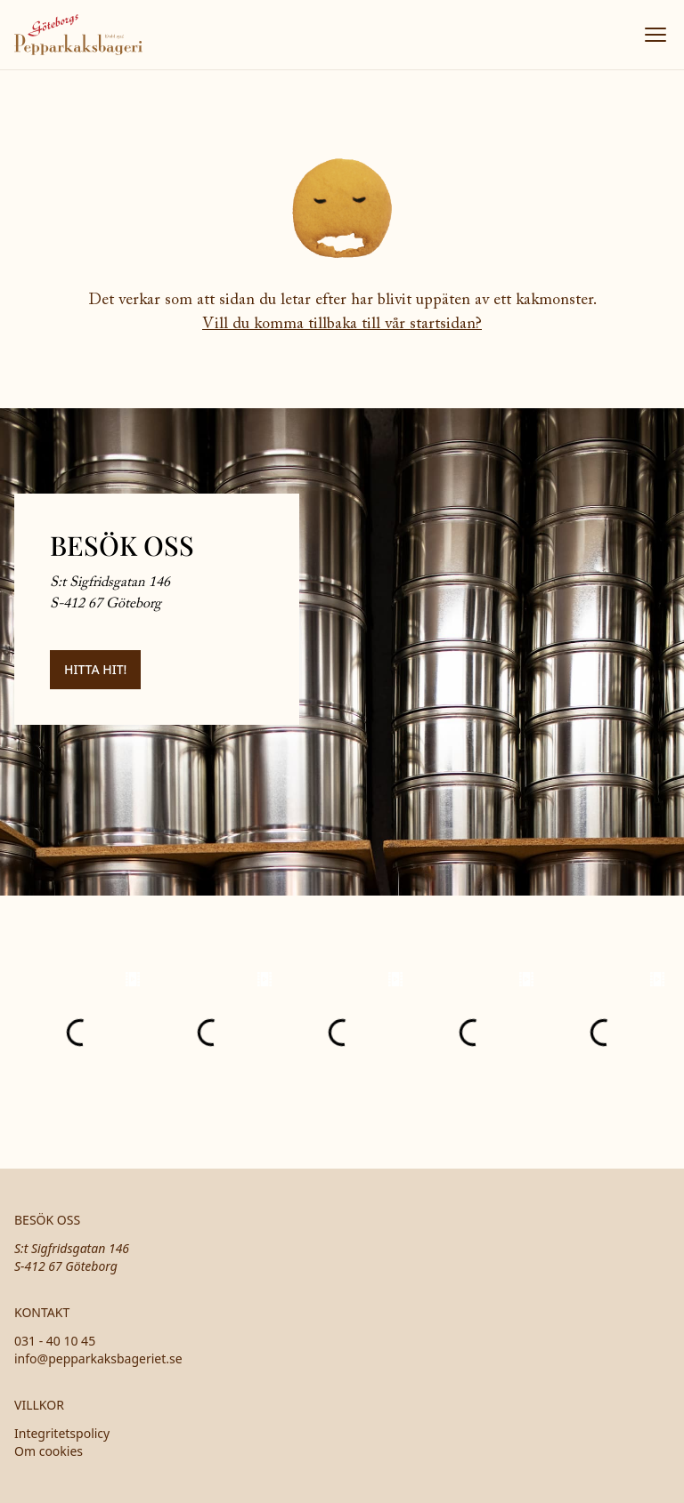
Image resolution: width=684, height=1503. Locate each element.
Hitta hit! (95, 669)
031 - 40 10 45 (54, 1340)
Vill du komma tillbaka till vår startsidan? (342, 325)
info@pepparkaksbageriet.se (98, 1358)
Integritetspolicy (62, 1433)
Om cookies (48, 1451)
